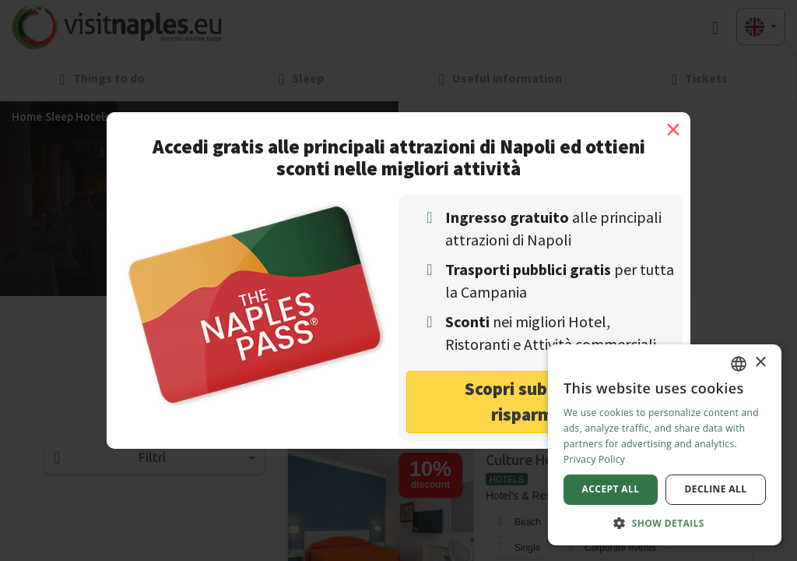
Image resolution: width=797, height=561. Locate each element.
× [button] (760, 363)
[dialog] (664, 444)
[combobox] (738, 364)
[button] (665, 522)
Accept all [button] (611, 489)
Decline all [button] (716, 489)
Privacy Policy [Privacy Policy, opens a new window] (594, 459)
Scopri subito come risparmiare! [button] (540, 401)
